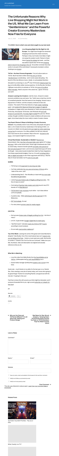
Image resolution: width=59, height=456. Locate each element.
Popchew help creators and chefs (29, 187)
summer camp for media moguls (30, 207)
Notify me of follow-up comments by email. (20, 380)
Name (10, 360)
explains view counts (39, 265)
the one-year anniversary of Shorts (33, 171)
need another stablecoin (26, 231)
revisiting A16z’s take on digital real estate (24, 155)
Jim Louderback (9, 3)
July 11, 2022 (12, 38)
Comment (11, 340)
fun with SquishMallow (33, 261)
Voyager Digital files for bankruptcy (34, 223)
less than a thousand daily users (30, 142)
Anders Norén (51, 449)
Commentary (23, 38)
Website (10, 369)
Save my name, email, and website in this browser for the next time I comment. (28, 377)
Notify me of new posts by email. (18, 383)
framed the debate (31, 60)
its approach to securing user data (30, 168)
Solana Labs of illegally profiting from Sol (31, 217)
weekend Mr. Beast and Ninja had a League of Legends (31, 107)
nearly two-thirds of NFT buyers (37, 226)
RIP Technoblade (16, 203)
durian (19, 69)
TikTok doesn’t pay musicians (20, 193)
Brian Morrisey (12, 144)
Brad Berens (23, 189)
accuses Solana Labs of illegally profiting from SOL (31, 182)
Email (32, 360)
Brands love (40, 140)
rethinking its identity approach (34, 198)
